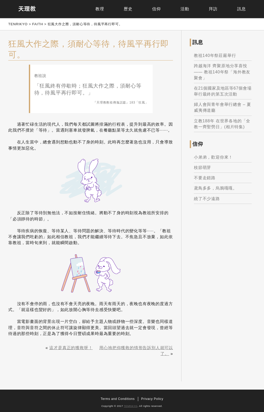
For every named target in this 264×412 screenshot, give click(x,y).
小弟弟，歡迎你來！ (213, 157)
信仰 (156, 9)
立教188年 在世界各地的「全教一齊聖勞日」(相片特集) (222, 124)
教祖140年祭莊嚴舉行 (215, 55)
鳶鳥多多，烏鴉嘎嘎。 (215, 188)
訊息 (241, 9)
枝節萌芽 (202, 167)
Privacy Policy (152, 399)
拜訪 (213, 9)
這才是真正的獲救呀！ (71, 348)
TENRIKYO (130, 406)
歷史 (128, 9)
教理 (99, 9)
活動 (184, 9)
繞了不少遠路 (207, 198)
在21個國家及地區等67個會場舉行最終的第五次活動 (223, 91)
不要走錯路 (205, 178)
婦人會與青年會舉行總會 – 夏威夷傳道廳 (222, 107)
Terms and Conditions (118, 399)
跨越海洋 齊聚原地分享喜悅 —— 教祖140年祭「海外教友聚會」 (222, 72)
